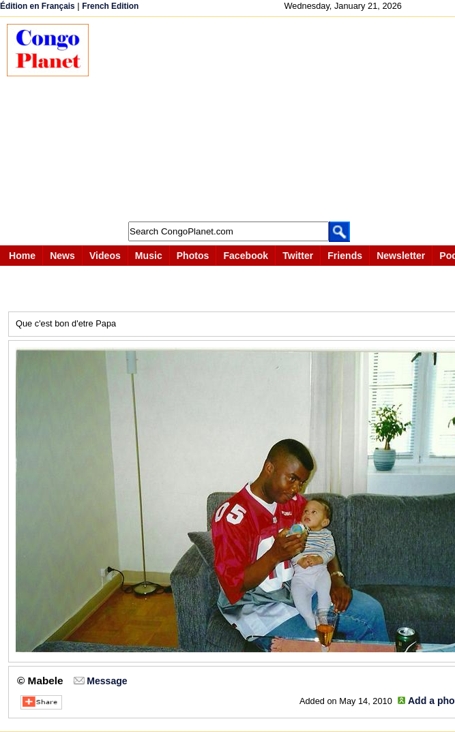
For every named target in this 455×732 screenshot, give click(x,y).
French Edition (110, 6)
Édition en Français (37, 6)
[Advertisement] (278, 119)
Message (107, 680)
